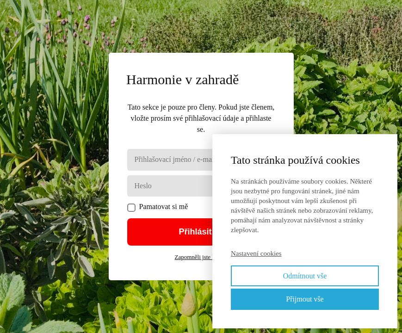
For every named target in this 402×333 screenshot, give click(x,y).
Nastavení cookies (256, 253)
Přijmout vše (304, 299)
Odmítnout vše (305, 276)
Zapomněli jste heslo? (200, 256)
